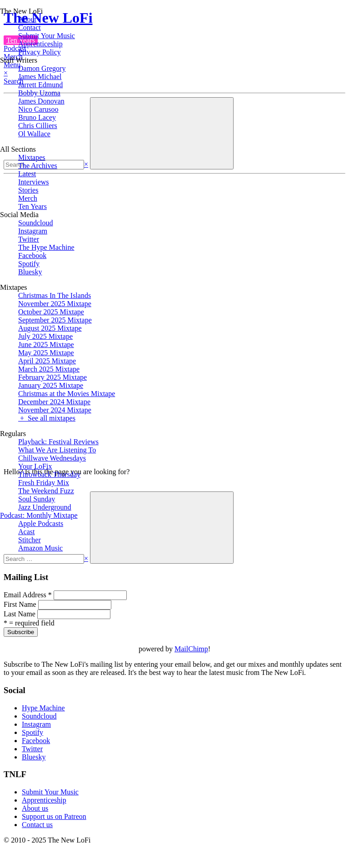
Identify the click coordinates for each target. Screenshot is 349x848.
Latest (27, 174)
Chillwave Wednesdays (52, 458)
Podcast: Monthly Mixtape (39, 515)
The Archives (37, 165)
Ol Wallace (34, 134)
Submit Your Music (46, 36)
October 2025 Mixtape (51, 312)
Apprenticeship (40, 44)
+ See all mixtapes (46, 418)
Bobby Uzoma (39, 93)
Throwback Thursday (49, 474)
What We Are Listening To (57, 450)
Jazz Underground (44, 507)
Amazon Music (40, 548)
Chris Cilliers (37, 125)
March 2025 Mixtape (49, 369)
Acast (26, 532)
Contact (29, 27)
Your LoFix (35, 466)
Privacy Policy (39, 52)
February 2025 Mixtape (52, 377)
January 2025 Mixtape (50, 385)
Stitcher (29, 540)
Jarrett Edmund (40, 85)
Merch (27, 198)
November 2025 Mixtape (54, 303)
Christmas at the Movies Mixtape (66, 393)
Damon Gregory (41, 68)
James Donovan (41, 101)
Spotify (29, 264)
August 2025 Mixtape (50, 328)
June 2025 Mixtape (46, 344)
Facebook (32, 255)
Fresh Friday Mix (43, 482)
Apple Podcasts (40, 523)
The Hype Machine (46, 247)
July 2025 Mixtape (45, 336)
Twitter (28, 239)
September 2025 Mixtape (55, 320)
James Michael (40, 76)
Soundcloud (35, 223)
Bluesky (30, 272)
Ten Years (32, 206)
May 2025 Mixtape (46, 353)
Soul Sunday (36, 499)
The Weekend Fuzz (46, 491)
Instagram (32, 231)
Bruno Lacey (37, 117)
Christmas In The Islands (54, 295)
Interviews (33, 182)
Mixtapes (31, 157)
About (27, 19)
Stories (28, 190)
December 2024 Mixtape (54, 402)
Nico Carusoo (38, 109)
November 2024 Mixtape (54, 410)
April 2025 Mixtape (47, 361)
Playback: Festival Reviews (58, 442)
